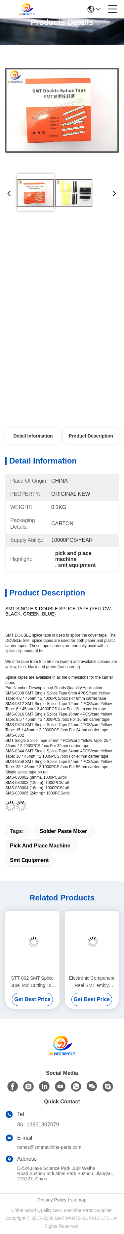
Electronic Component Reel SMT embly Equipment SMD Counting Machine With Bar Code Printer (92, 982)
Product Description (91, 436)
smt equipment (29, 860)
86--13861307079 (38, 1124)
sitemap (78, 1199)
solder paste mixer (63, 831)
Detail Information (33, 436)
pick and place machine (40, 845)
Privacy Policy (52, 1199)
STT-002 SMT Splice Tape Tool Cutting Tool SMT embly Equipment (32, 982)
